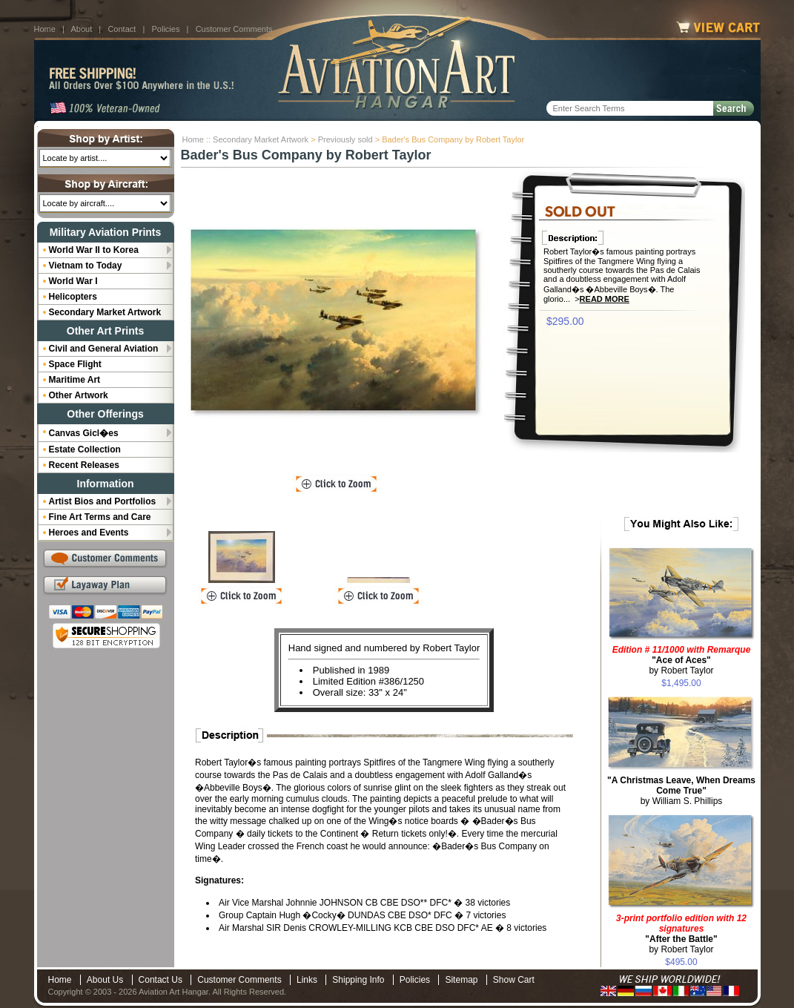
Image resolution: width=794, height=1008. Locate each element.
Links (307, 980)
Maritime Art (75, 380)
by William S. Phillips (681, 790)
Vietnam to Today (85, 265)
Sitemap (461, 980)
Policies (166, 28)
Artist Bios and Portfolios (102, 501)
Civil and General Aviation (104, 348)
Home (45, 28)
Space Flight (75, 364)
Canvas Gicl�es (84, 433)
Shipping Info (358, 980)
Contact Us (160, 980)
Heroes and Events (89, 532)
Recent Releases (84, 465)
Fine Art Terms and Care (100, 517)
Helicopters (73, 296)
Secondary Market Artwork (260, 139)
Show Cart (514, 980)
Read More (604, 298)
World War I (73, 281)
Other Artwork (78, 395)
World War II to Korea (94, 250)
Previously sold (345, 139)
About (81, 28)
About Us (105, 980)
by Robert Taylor (681, 660)
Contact (121, 28)
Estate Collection (85, 449)
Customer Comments (234, 28)
